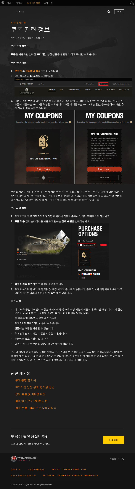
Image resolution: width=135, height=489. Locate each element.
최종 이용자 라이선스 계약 (23, 475)
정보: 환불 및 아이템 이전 (30, 394)
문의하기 (113, 440)
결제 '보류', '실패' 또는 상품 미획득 (35, 407)
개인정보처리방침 (35, 469)
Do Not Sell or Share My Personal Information (70, 475)
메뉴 (119, 12)
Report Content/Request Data (69, 469)
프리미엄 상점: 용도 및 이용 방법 (34, 387)
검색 (108, 13)
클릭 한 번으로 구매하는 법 (31, 401)
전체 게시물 (19, 22)
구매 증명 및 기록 (25, 380)
